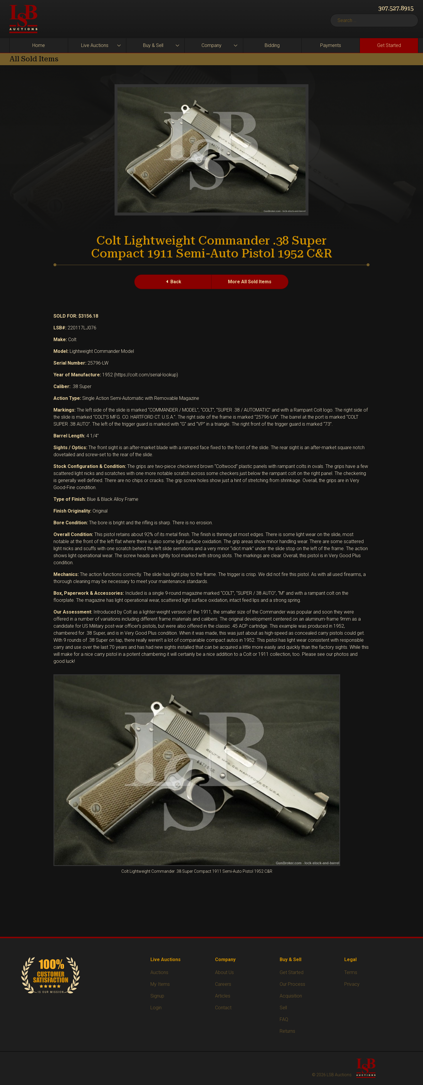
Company (211, 45)
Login (156, 1007)
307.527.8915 (396, 8)
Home (38, 45)
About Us (224, 972)
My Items (160, 984)
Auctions (159, 972)
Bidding (272, 45)
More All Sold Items (249, 281)
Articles (222, 996)
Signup (157, 996)
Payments (330, 45)
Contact (223, 1007)
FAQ (284, 1019)
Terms (350, 972)
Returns (287, 1031)
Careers (223, 984)
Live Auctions (94, 45)
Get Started (389, 45)
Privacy (352, 984)
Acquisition (291, 996)
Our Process (292, 984)
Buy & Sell (153, 45)
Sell (283, 1007)
